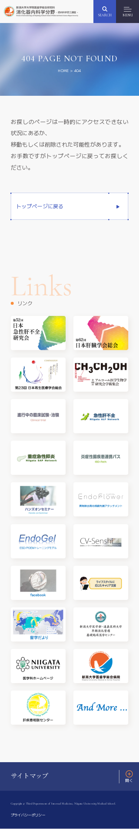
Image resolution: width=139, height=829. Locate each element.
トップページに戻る (40, 206)
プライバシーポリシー (30, 815)
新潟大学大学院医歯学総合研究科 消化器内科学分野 (43, 11)
